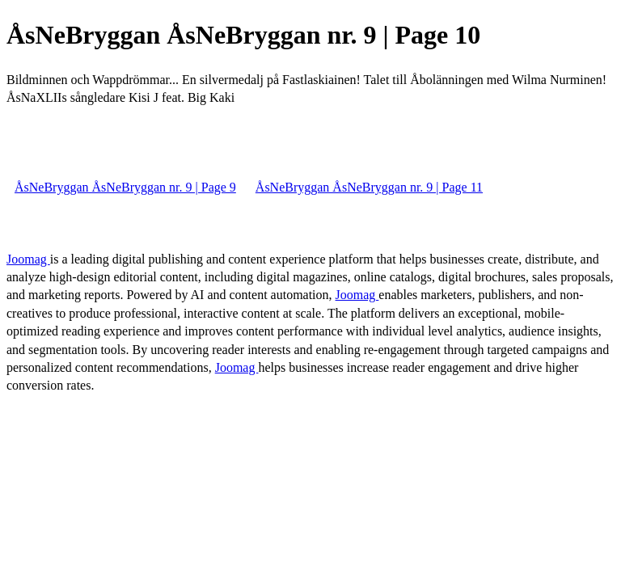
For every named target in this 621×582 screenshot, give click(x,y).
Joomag (28, 259)
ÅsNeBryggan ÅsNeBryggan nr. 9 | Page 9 (125, 187)
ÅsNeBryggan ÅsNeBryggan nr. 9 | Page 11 (369, 187)
